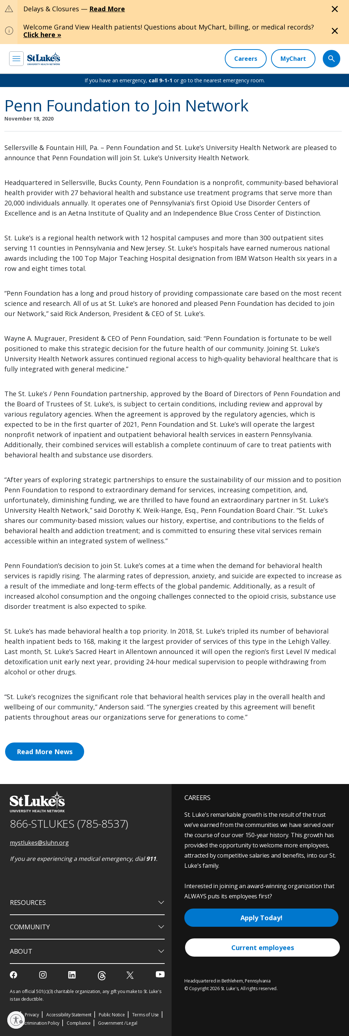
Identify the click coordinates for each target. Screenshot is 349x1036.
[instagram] (43, 974)
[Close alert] (335, 9)
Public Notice (112, 1015)
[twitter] (131, 975)
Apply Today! (261, 917)
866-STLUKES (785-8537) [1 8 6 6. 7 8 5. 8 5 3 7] (69, 823)
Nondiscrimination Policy (34, 1023)
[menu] (16, 58)
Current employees (262, 947)
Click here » (42, 34)
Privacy (32, 1015)
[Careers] (246, 58)
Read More (107, 8)
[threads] (101, 975)
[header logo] (43, 58)
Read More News (44, 751)
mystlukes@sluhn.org (39, 843)
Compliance (79, 1023)
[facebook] (14, 974)
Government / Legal (117, 1023)
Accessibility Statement (68, 1015)
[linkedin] (72, 974)
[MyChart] (293, 58)
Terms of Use (145, 1015)
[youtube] (160, 974)
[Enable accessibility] (16, 1020)
